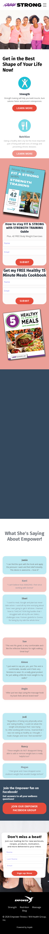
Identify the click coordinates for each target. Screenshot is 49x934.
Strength (12, 907)
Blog (24, 910)
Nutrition (24, 907)
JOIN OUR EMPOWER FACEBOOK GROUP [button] (24, 808)
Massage (36, 907)
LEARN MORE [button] (24, 108)
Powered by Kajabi (24, 927)
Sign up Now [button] (24, 860)
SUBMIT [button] (24, 262)
